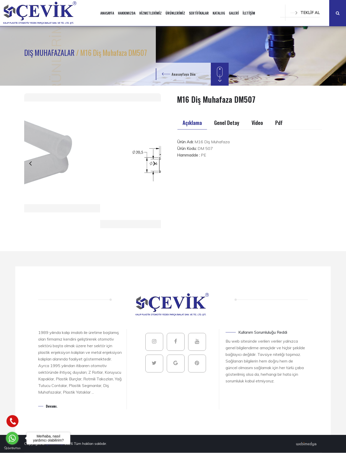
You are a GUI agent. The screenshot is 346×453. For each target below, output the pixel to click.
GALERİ (234, 13)
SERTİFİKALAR (199, 13)
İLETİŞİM (249, 13)
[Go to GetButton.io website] (12, 447)
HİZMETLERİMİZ (150, 13)
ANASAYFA (107, 13)
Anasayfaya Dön (184, 74)
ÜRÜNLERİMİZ (175, 13)
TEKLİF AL (305, 12)
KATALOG (219, 13)
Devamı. (52, 406)
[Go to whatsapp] (12, 438)
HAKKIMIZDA (126, 13)
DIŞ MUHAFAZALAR (50, 52)
